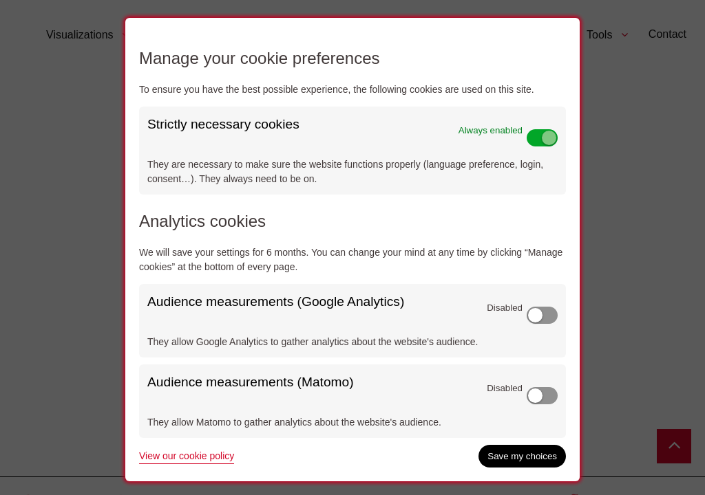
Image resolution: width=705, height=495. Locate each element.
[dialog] (352, 249)
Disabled (505, 307)
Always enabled (491, 130)
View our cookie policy (186, 455)
